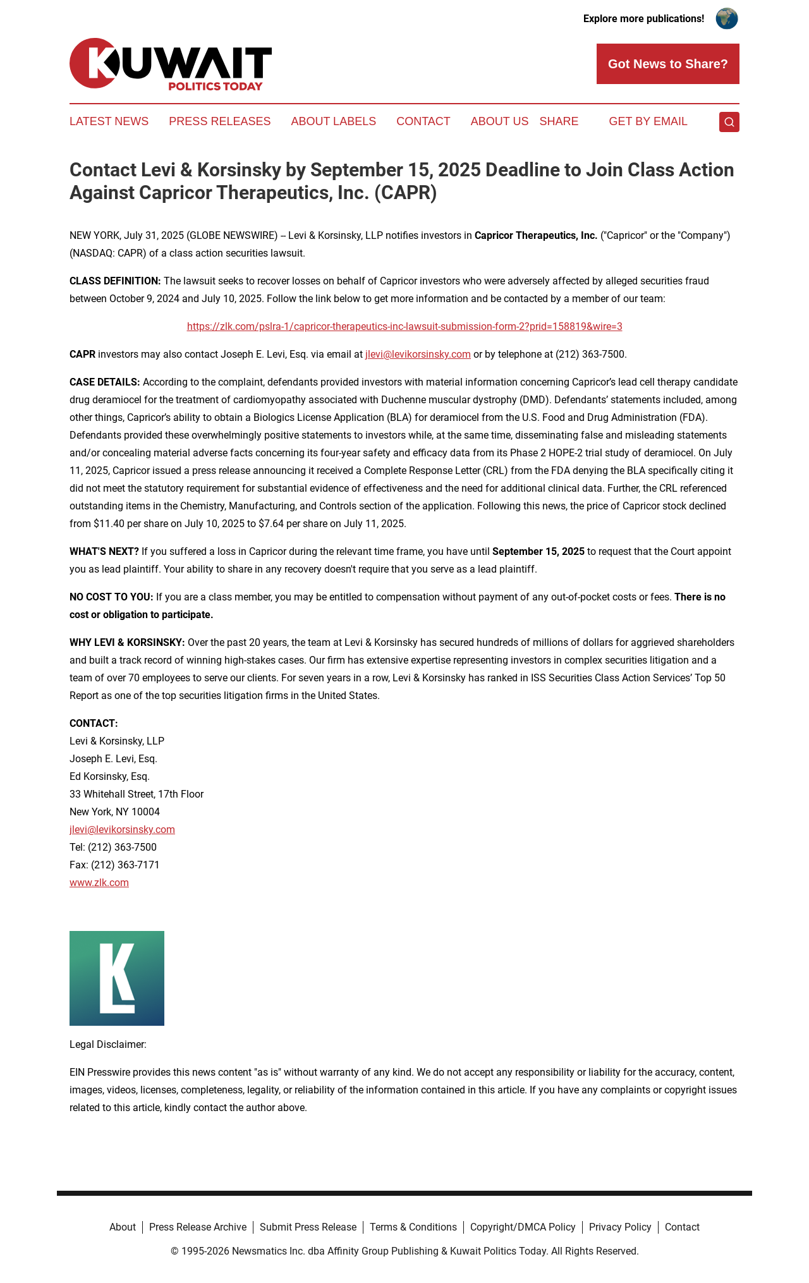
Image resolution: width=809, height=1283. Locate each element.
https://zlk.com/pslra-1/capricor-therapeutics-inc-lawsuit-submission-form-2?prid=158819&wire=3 (405, 326)
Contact (423, 121)
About (122, 1227)
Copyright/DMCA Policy (523, 1227)
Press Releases (220, 121)
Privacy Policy (620, 1227)
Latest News (109, 121)
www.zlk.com (99, 883)
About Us (500, 121)
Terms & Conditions (413, 1227)
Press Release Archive (197, 1227)
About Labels (333, 121)
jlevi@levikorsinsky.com (418, 354)
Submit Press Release (308, 1227)
